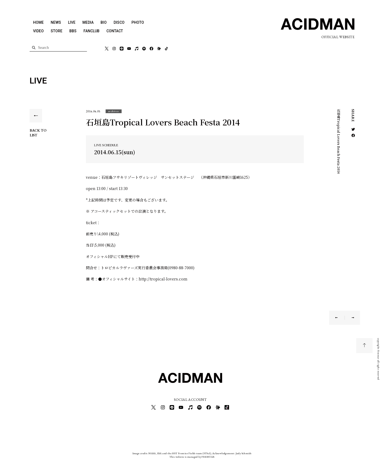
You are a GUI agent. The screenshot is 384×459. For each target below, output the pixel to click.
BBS (73, 31)
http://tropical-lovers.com (163, 279)
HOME (38, 22)
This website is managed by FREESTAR (192, 455)
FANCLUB (91, 31)
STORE (56, 31)
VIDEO (38, 31)
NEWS (56, 22)
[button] (114, 111)
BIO (104, 22)
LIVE (71, 22)
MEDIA (88, 22)
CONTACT (114, 31)
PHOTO (137, 22)
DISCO (119, 22)
